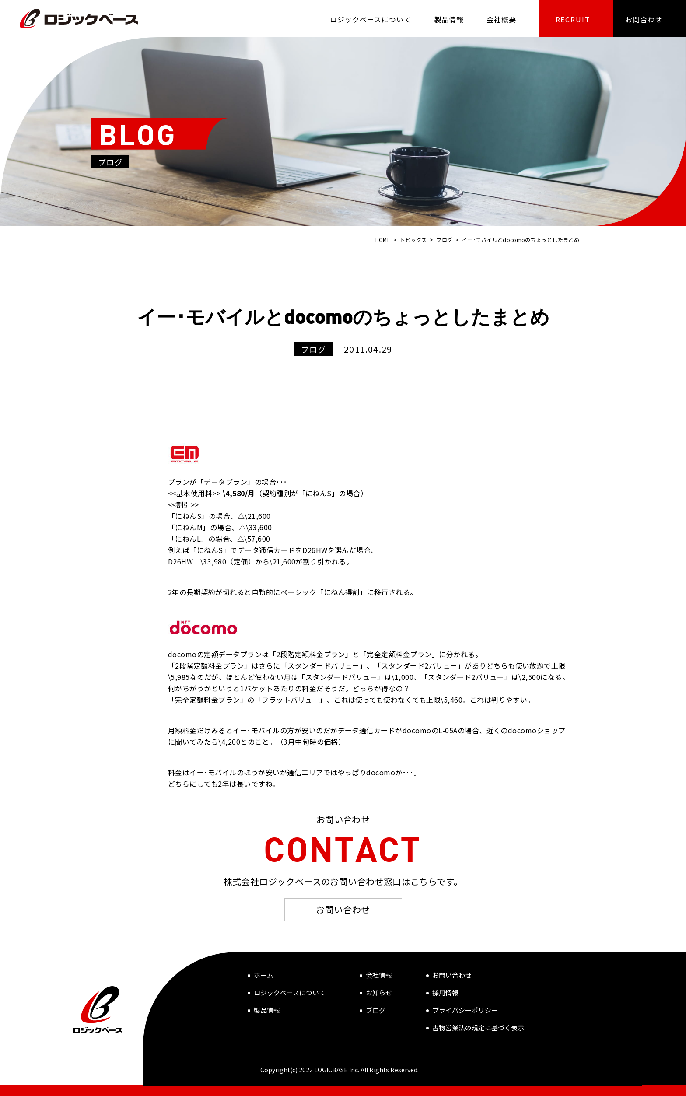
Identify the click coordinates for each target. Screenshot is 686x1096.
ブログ (375, 1010)
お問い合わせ (343, 909)
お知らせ (379, 992)
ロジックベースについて (290, 992)
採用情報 (445, 992)
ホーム (263, 975)
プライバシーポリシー (465, 1010)
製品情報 (267, 1010)
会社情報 (379, 975)
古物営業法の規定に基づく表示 (478, 1027)
